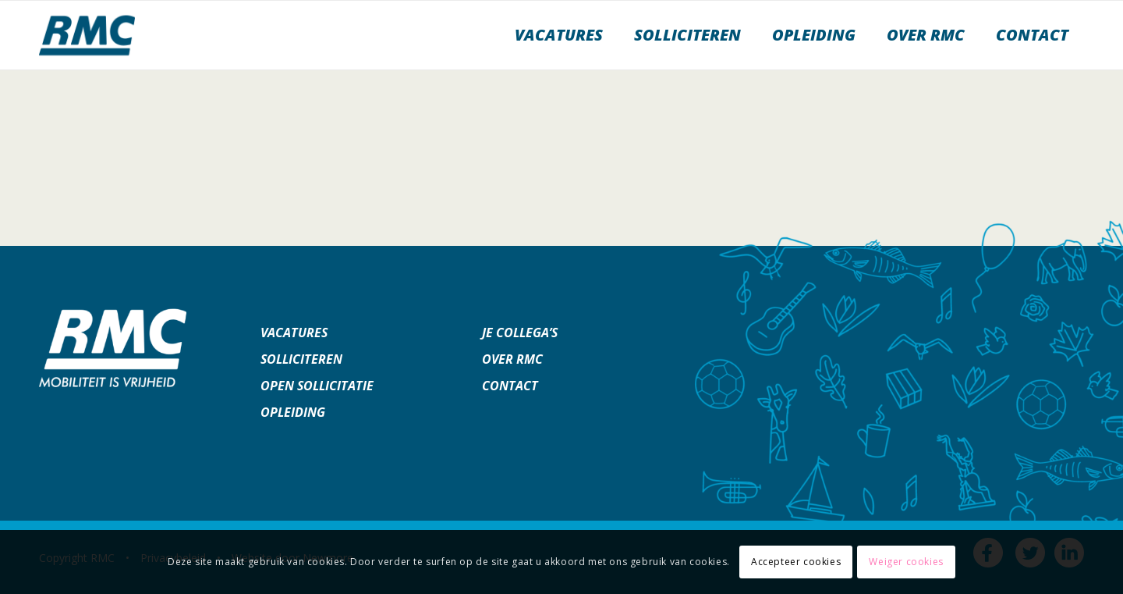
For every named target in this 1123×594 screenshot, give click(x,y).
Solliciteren (301, 359)
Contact (510, 385)
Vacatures (294, 332)
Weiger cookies (906, 561)
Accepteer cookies (796, 561)
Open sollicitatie (317, 385)
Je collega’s (520, 332)
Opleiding (292, 412)
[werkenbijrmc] (87, 35)
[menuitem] (558, 35)
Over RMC (512, 359)
